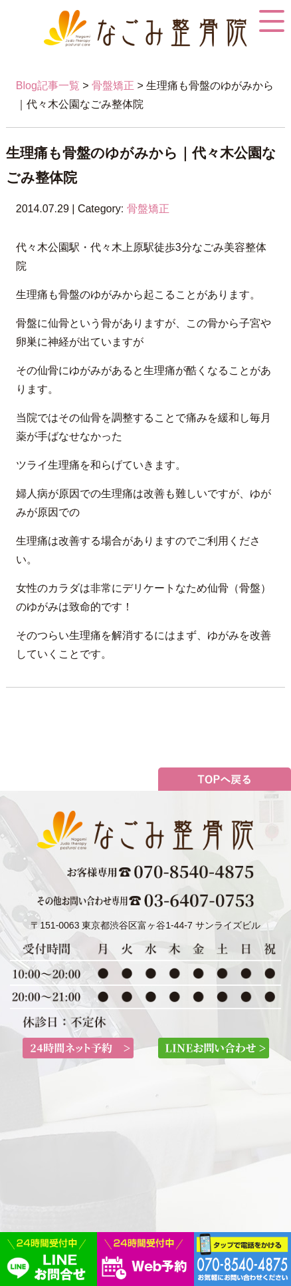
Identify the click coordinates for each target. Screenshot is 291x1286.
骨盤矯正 (113, 85)
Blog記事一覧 (48, 85)
